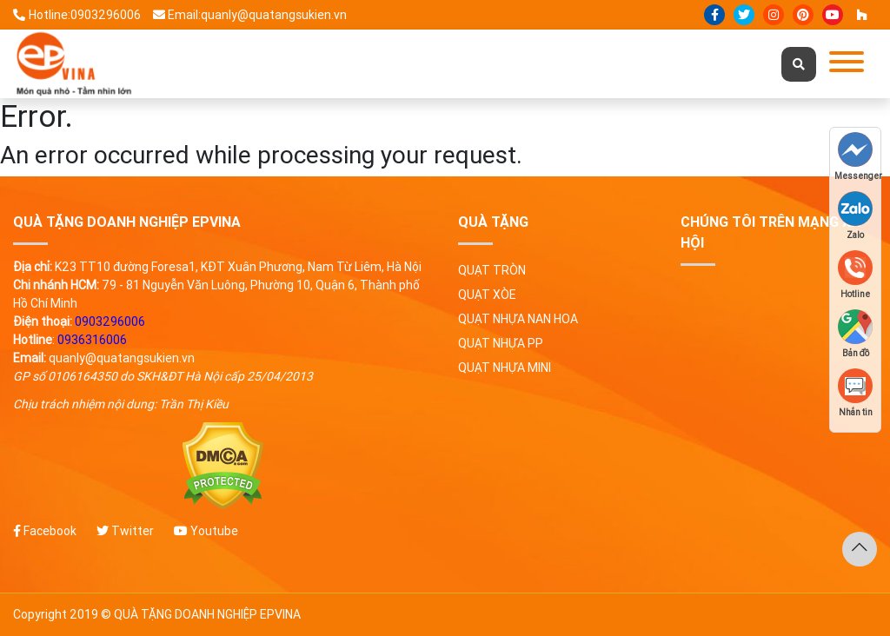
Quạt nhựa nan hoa (518, 319)
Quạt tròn (492, 270)
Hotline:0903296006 (77, 15)
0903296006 (110, 321)
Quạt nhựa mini (504, 367)
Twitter (125, 531)
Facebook (44, 531)
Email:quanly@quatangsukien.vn (250, 15)
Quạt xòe (487, 294)
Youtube (206, 531)
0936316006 (92, 340)
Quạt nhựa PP (500, 343)
